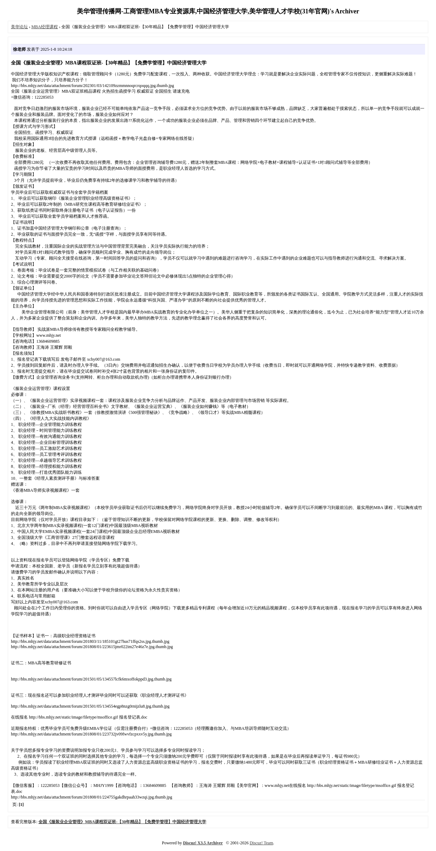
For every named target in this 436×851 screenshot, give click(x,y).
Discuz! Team (261, 842)
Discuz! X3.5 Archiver (203, 842)
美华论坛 (19, 26)
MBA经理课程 (44, 26)
